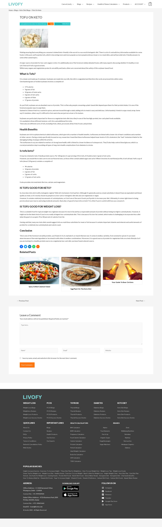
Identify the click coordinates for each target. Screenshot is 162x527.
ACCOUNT (139, 4)
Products (126, 4)
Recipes (89, 4)
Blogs (79, 4)
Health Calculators (80, 426)
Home (11, 10)
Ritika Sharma (62, 23)
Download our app (72, 491)
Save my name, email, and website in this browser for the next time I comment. (49, 361)
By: (50, 23)
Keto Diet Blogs (26, 10)
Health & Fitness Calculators (107, 4)
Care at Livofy (67, 4)
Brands (116, 426)
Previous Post (23, 301)
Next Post (140, 301)
